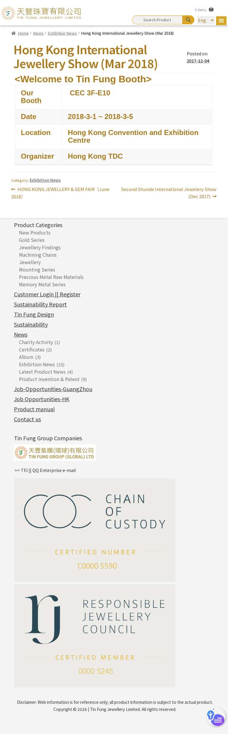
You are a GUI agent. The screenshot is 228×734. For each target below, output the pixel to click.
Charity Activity (36, 342)
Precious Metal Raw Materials (51, 276)
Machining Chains (38, 254)
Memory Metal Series (42, 284)
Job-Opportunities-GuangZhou (53, 389)
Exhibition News (62, 33)
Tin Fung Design (34, 314)
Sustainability (31, 324)
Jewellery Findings (40, 247)
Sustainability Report (40, 304)
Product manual (34, 409)
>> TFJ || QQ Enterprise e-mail (45, 470)
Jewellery (30, 262)
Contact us (27, 419)
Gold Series (32, 239)
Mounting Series (37, 269)
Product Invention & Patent (49, 379)
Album (26, 356)
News (38, 33)
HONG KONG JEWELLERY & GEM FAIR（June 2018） (60, 193)
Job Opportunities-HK (41, 399)
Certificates (32, 349)
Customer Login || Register (47, 294)
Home (23, 33)
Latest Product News (42, 371)
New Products (34, 232)
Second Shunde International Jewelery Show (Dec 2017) (168, 192)
